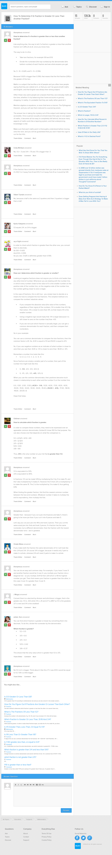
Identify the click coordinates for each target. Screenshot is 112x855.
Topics (77, 6)
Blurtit (4, 6)
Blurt (34, 138)
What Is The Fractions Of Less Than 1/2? (21, 712)
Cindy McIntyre (19, 148)
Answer (66, 810)
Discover (91, 6)
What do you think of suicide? (90, 192)
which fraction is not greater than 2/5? (20, 757)
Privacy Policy (46, 837)
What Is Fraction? (84, 111)
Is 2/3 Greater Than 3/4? (87, 107)
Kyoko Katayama (19, 224)
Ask (64, 6)
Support (26, 840)
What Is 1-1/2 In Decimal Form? (89, 136)
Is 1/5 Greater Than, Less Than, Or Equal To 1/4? (24, 727)
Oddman (17, 419)
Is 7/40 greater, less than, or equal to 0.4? (21, 742)
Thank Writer (18, 138)
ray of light (17, 241)
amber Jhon (18, 617)
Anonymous (18, 33)
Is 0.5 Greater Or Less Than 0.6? (18, 697)
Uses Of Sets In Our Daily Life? (89, 132)
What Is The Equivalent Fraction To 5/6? (93, 103)
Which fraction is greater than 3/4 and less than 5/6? (26, 749)
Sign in (105, 6)
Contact (26, 837)
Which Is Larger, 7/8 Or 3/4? (88, 115)
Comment (27, 138)
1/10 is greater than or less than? (17, 765)
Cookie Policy (46, 840)
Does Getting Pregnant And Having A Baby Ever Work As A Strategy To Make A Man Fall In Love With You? (93, 199)
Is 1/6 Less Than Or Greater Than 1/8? (20, 734)
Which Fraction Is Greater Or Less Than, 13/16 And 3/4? (27, 719)
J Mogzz (17, 594)
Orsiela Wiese (18, 544)
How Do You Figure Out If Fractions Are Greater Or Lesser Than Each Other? (37, 704)
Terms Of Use (46, 834)
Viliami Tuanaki (19, 195)
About (25, 834)
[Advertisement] (38, 177)
